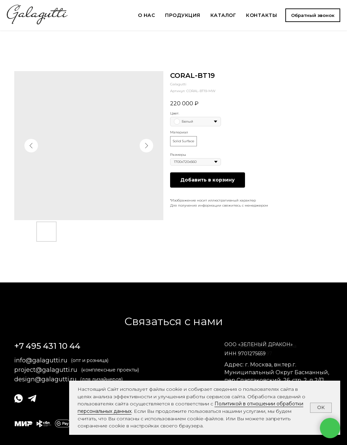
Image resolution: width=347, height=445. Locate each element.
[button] (312, 15)
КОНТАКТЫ (261, 15)
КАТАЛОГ (223, 15)
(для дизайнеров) (101, 379)
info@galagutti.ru (40, 360)
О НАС (146, 15)
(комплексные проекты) (110, 370)
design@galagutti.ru (45, 379)
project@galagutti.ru (45, 370)
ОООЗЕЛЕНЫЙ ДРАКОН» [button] (258, 344)
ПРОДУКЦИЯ (182, 15)
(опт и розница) (89, 360)
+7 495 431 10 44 (47, 346)
